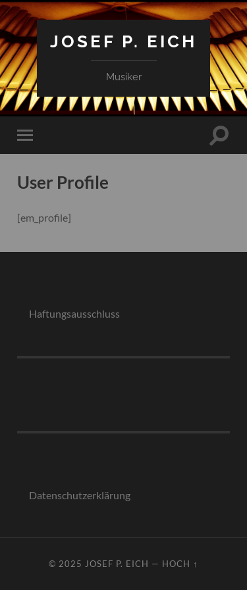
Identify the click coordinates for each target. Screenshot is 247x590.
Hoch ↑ (180, 563)
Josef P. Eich (123, 41)
